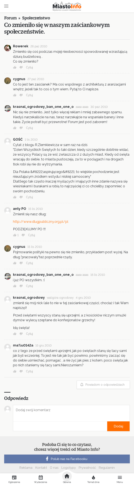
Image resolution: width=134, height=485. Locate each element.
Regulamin (107, 468)
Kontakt (41, 468)
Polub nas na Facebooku (66, 459)
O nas (54, 468)
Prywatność (87, 468)
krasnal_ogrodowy (29, 298)
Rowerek (20, 46)
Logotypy (68, 468)
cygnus (19, 79)
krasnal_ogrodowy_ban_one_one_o (43, 107)
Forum (10, 18)
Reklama (25, 468)
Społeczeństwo (36, 18)
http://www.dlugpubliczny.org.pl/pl (40, 222)
